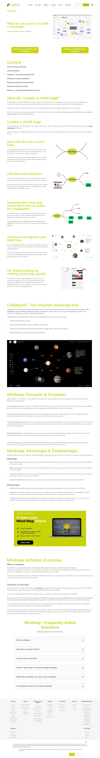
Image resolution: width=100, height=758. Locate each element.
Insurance (50, 713)
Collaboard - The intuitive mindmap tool (20, 74)
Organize (13, 714)
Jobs (75, 710)
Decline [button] (78, 754)
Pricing (25, 710)
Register (86, 5)
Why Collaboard (25, 704)
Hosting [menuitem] (53, 5)
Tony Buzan (39, 588)
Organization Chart (13, 731)
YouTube (87, 731)
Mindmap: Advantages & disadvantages (20, 82)
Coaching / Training (50, 716)
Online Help (62, 704)
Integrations (25, 712)
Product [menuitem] (30, 5)
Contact (74, 708)
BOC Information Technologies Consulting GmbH (38, 720)
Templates (13, 728)
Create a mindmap (13, 70)
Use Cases (13, 701)
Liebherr (38, 705)
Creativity (13, 716)
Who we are (74, 704)
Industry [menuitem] (46, 5)
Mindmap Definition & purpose (17, 86)
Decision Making (13, 712)
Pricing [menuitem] (60, 5)
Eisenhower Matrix (13, 737)
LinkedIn (87, 733)
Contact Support (62, 710)
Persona (13, 733)
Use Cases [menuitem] (38, 5)
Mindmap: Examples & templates (18, 78)
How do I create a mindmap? (16, 67)
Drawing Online (13, 722)
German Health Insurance (37, 716)
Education (50, 714)
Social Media (87, 728)
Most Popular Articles (87, 701)
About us (74, 701)
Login (78, 5)
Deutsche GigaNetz (37, 713)
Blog (75, 706)
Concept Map (13, 735)
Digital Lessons (13, 720)
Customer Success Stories (37, 702)
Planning (13, 706)
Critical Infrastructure (50, 710)
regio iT (37, 711)
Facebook (87, 735)
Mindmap (13, 704)
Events (62, 708)
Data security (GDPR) (25, 708)
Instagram (87, 737)
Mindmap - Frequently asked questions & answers (23, 90)
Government (50, 707)
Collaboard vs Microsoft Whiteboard (87, 715)
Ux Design (13, 708)
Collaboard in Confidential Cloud (87, 723)
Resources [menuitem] (68, 5)
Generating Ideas (13, 718)
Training (13, 710)
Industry (50, 701)
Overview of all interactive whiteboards (87, 720)
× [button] (86, 742)
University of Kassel (37, 709)
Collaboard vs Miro (86, 712)
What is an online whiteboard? (87, 705)
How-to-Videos (62, 706)
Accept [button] (71, 754)
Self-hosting (25, 706)
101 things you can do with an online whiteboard (87, 709)
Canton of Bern (37, 707)
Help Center (62, 701)
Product (25, 701)
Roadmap (25, 714)
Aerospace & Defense (50, 705)
